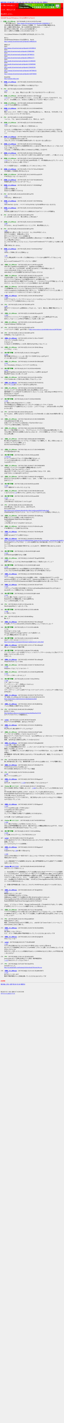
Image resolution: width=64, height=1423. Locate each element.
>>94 (5, 209)
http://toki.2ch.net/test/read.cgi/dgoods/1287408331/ (19, 54)
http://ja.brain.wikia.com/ (11, 78)
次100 (18, 984)
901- (41, 2)
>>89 (5, 223)
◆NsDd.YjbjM (12, 866)
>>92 (5, 196)
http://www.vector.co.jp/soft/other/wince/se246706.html (45, 329)
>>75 (5, 97)
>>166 (6, 854)
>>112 (6, 370)
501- (29, 2)
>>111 (6, 363)
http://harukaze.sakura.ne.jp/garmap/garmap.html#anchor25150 (22, 713)
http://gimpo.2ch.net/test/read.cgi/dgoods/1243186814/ (20, 48)
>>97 (5, 250)
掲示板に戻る (5, 984)
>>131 (6, 533)
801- (38, 2)
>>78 (5, 90)
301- (23, 2)
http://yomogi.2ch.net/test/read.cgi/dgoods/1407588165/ (20, 70)
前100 (15, 984)
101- (17, 2)
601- (32, 2)
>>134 (6, 560)
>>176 (6, 972)
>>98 (5, 256)
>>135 (6, 567)
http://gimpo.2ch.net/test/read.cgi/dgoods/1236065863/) (34, 23)
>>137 (6, 595)
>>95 (5, 230)
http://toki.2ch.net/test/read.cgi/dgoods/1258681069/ (19, 51)
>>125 (6, 485)
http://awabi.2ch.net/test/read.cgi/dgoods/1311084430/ (20, 61)
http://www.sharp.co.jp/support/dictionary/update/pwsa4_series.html (24, 642)
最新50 (45, 2)
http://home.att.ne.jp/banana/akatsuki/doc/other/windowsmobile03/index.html (26, 510)
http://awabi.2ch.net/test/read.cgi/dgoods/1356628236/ (20, 67)
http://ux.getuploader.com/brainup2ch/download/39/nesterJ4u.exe (23, 967)
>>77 (5, 83)
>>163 (6, 806)
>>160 (6, 774)
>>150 (6, 680)
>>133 (6, 553)
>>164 (6, 822)
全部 (12, 2)
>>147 (6, 673)
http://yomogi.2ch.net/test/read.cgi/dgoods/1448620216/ (20, 41)
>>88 (5, 187)
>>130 (6, 745)
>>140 (6, 611)
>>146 (6, 666)
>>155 (6, 727)
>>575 (12, 384)
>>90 (5, 203)
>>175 (6, 960)
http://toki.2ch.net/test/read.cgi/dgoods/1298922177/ (19, 58)
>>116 (6, 401)
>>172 (6, 930)
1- (15, 2)
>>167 (6, 849)
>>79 (5, 110)
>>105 (6, 354)
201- (20, 2)
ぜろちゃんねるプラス (8, 993)
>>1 (15, 492)
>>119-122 (7, 456)
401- (26, 2)
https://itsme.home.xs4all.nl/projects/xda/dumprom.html (20, 699)
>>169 (6, 892)
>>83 (5, 124)
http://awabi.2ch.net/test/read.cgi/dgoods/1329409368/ (20, 64)
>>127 (6, 498)
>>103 (6, 315)
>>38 (15, 850)
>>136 (6, 576)
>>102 (6, 297)
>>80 (5, 105)
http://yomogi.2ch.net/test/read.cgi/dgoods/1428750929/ (20, 74)
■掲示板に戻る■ (6, 2)
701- (35, 2)
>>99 (5, 306)
